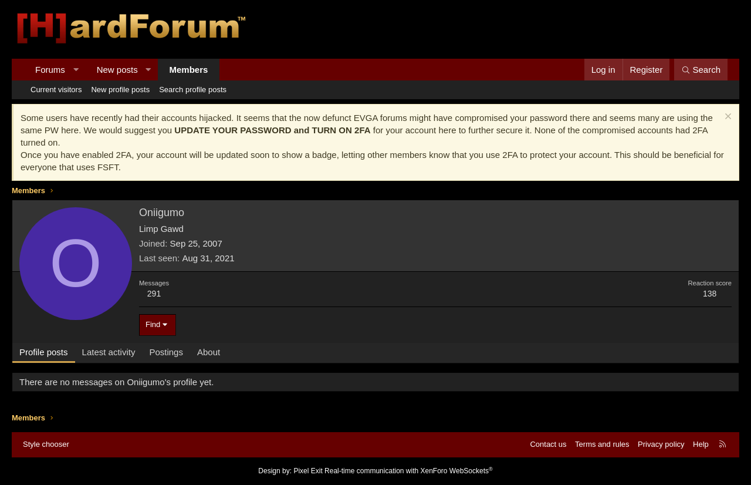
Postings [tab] (166, 352)
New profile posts (120, 89)
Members (189, 70)
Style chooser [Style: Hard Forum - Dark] (46, 444)
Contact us (548, 444)
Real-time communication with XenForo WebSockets (408, 471)
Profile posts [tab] (43, 352)
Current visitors (56, 89)
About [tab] (208, 352)
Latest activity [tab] (109, 352)
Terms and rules (602, 444)
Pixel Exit (307, 471)
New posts (117, 70)
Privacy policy (661, 444)
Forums (50, 70)
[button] (75, 69)
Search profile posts (192, 89)
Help (701, 444)
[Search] (701, 69)
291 (154, 293)
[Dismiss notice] (727, 118)
